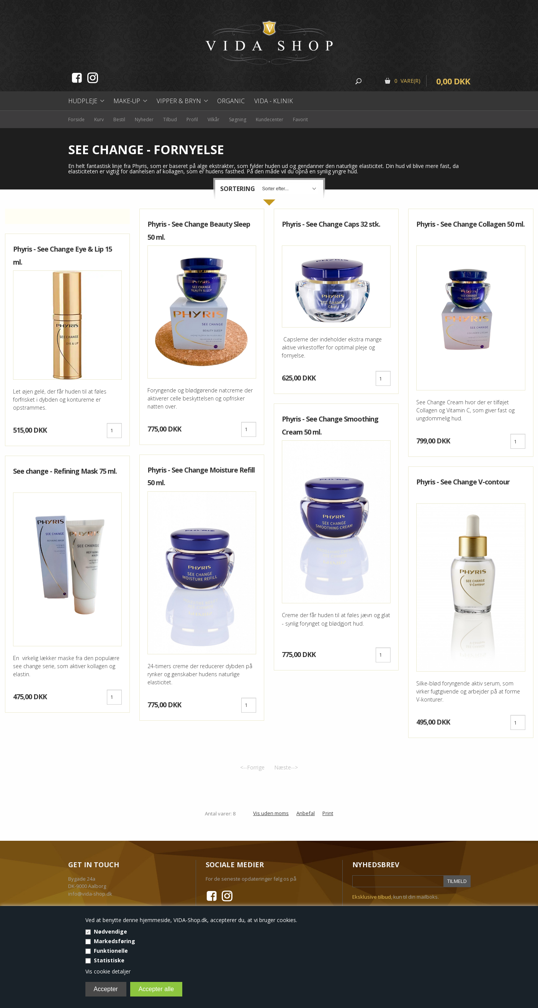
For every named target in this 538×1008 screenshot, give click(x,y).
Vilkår (213, 119)
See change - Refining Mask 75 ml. (65, 471)
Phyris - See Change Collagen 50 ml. (470, 224)
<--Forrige (252, 767)
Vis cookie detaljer (108, 971)
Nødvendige (110, 931)
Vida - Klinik (273, 101)
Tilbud (170, 119)
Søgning (237, 119)
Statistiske (109, 960)
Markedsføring (114, 941)
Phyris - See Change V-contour (463, 481)
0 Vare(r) (407, 80)
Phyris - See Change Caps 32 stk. (331, 224)
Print (327, 813)
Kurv (99, 119)
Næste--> (286, 767)
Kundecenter (269, 119)
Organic (231, 101)
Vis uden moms (271, 813)
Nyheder (144, 119)
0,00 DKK (453, 81)
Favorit (300, 119)
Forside (76, 119)
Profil (192, 119)
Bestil (119, 119)
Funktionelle (111, 950)
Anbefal (305, 813)
